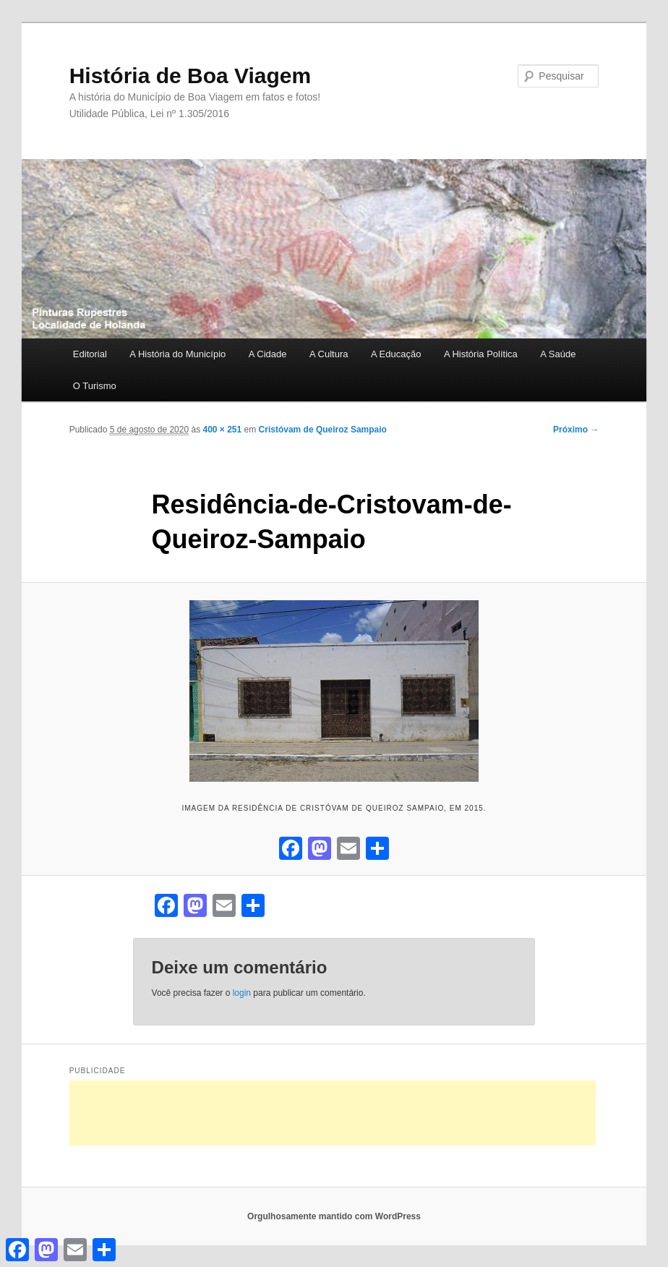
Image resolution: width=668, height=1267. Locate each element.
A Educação (396, 354)
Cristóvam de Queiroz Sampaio (323, 430)
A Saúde (557, 354)
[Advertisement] (332, 1113)
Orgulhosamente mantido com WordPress (334, 1216)
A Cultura (328, 354)
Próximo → (576, 430)
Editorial (90, 354)
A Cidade (268, 354)
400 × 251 (221, 430)
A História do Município (177, 354)
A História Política (481, 354)
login (242, 993)
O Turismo (94, 385)
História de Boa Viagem (190, 76)
